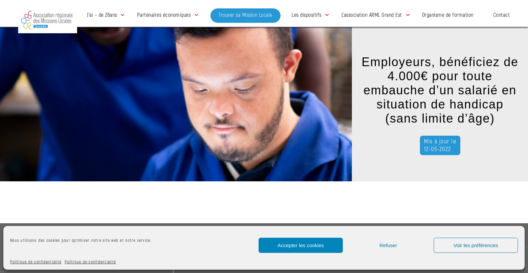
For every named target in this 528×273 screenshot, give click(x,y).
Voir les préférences (476, 245)
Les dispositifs (307, 15)
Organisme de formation (447, 15)
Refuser (388, 245)
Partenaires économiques (164, 15)
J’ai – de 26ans (102, 15)
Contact (501, 15)
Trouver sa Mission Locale (245, 15)
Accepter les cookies (300, 245)
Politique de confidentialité (35, 262)
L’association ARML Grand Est (371, 15)
